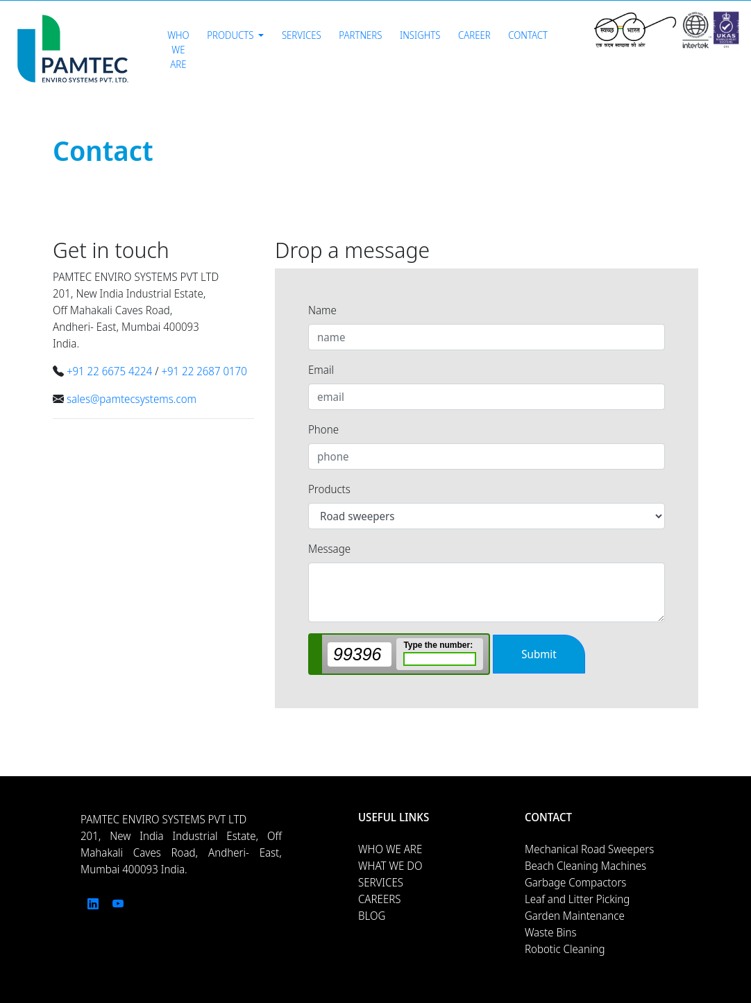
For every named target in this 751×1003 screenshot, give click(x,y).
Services (301, 35)
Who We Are (178, 49)
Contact (528, 35)
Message (329, 548)
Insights (420, 35)
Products (329, 489)
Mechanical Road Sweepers (589, 849)
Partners (360, 35)
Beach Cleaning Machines (585, 865)
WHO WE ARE (390, 849)
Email (321, 369)
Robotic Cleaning (565, 949)
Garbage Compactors (575, 882)
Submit (538, 654)
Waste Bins (551, 932)
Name (322, 310)
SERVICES (380, 882)
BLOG (371, 915)
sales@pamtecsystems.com (131, 398)
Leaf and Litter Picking (577, 899)
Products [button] (231, 35)
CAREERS (379, 899)
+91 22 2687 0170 (203, 371)
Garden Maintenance (575, 915)
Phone (323, 429)
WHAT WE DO (390, 865)
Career (474, 35)
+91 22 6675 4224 (109, 371)
